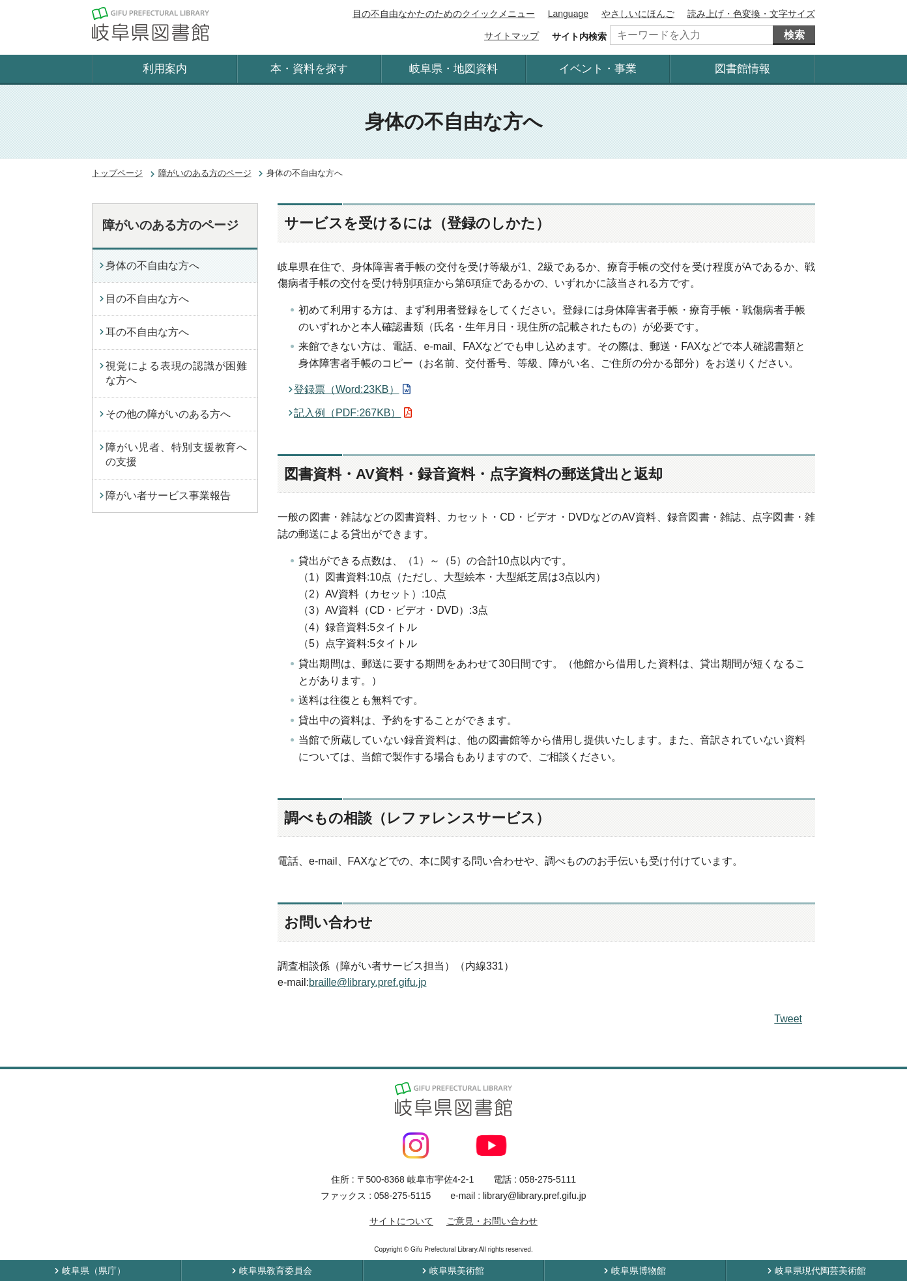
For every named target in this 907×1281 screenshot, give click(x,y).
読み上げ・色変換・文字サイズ (751, 13)
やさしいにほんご (637, 13)
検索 (794, 34)
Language (568, 13)
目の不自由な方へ (147, 298)
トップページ (117, 173)
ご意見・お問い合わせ (492, 1221)
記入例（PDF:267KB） (347, 412)
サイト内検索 (579, 36)
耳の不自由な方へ (147, 332)
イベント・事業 (598, 69)
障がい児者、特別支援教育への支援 (177, 454)
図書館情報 (742, 69)
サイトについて (401, 1221)
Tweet (788, 1018)
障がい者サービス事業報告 (168, 495)
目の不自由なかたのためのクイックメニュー (444, 13)
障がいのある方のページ (205, 173)
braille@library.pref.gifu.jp (367, 982)
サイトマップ (511, 36)
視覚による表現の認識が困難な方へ (177, 373)
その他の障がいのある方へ (168, 414)
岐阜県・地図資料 (453, 69)
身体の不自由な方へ (152, 265)
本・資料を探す (309, 69)
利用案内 (165, 69)
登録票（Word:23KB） (346, 389)
